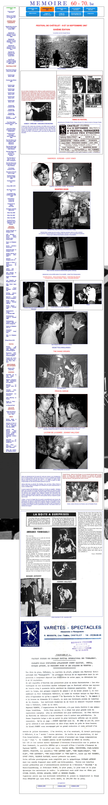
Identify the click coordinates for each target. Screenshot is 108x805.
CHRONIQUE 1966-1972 (47, 9)
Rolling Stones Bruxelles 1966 (11, 293)
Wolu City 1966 (11, 212)
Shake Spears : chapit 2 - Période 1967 (11, 307)
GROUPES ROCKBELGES (90, 9)
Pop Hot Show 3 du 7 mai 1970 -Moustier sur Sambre (11, 153)
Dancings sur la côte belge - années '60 (11, 376)
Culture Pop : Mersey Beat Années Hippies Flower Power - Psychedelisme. (11, 432)
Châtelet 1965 (41, 786)
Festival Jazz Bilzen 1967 (11, 81)
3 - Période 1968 (10, 313)
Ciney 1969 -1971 (11, 186)
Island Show (11, 198)
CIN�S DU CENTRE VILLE (47, 14)
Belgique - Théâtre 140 (11, 289)
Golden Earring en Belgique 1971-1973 (11, 255)
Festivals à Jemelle (11, 209)
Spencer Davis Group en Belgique (11, 297)
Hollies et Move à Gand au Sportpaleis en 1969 (11, 264)
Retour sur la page (11, 12)
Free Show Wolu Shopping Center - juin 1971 (11, 123)
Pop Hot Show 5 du (11, 164)
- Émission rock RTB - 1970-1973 (11, 446)
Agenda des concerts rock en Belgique (11, 34)
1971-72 (11, 259)
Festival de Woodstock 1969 (11, 117)
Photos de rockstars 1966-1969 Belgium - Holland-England (11, 348)
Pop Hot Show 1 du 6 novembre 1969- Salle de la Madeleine (11, 142)
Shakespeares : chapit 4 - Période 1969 (11, 317)
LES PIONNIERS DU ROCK (76, 9)
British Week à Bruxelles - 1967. (11, 420)
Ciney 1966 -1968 (12, 177)
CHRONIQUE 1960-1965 (33, 9)
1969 (11, 137)
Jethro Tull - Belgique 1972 (11, 269)
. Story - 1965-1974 (11, 402)
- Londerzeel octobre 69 (11, 200)
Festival (11, 86)
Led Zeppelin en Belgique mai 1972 (11, 281)
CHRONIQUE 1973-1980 (62, 9)
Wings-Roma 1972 (10, 340)
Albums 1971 (11, 368)
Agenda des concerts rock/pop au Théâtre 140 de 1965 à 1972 (11, 61)
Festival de (11, 106)
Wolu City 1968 (11, 218)
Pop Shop (9, 444)
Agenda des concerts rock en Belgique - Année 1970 (11, 41)
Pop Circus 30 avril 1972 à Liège (11, 172)
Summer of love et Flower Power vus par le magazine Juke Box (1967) (11, 425)
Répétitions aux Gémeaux (11, 381)
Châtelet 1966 (62, 786)
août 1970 (11, 206)
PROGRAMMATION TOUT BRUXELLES (76, 14)
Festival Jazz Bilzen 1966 (11, 75)
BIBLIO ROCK (32, 13)
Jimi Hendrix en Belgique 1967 (11, 273)
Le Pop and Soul (10, 405)
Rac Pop (11, 190)
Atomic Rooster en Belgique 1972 (11, 231)
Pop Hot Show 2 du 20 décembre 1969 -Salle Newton (11, 148)
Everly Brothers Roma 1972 (11, 246)
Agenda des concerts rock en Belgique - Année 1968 (11, 28)
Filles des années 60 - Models (11, 450)
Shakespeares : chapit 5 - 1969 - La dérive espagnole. (11, 322)
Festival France (11, 220)
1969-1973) (11, 210)
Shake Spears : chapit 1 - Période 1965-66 (11, 302)
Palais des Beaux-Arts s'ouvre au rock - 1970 (11, 413)
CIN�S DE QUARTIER (62, 14)
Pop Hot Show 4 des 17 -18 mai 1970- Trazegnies (11, 159)
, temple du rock (11, 390)
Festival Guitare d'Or (11, 181)
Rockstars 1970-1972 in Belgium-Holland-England (11, 354)
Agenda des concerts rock (11, 52)
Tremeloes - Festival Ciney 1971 (11, 331)
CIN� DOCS (90, 13)
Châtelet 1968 (75, 786)
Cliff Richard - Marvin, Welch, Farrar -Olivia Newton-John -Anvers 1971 (11, 237)
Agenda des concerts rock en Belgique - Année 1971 (11, 47)
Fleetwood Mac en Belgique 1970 (11, 250)
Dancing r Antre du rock (11, 386)
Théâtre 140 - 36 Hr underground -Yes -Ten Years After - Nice (11, 360)
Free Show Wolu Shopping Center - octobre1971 (11, 130)
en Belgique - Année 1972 (11, 55)
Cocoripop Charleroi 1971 (11, 169)
